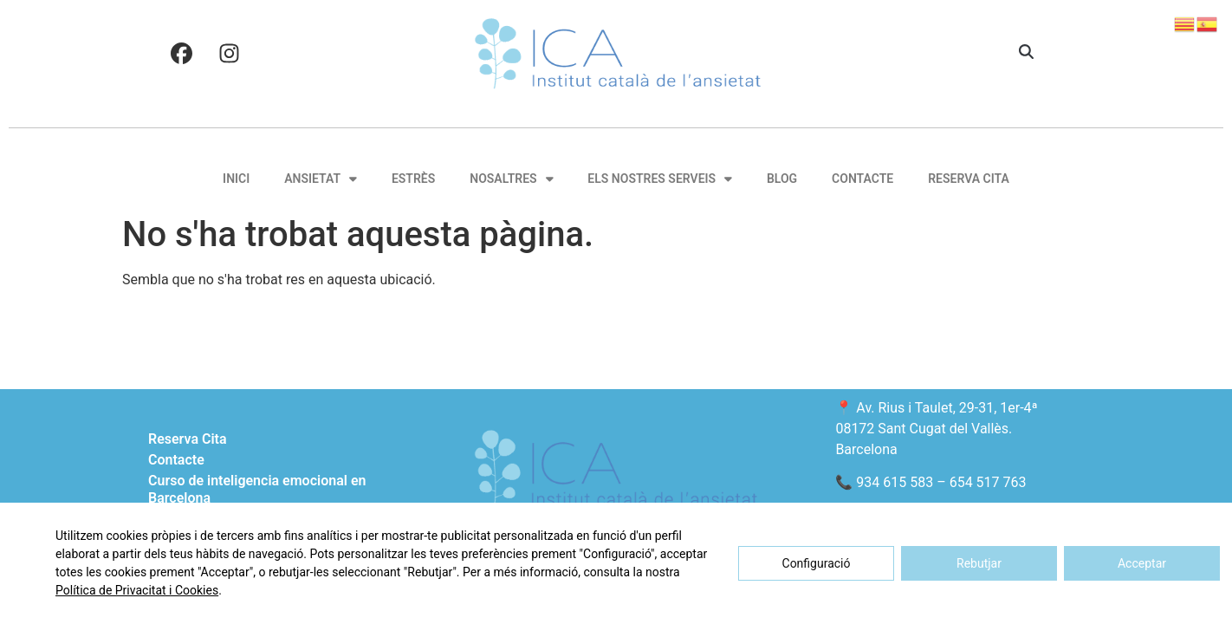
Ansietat (320, 178)
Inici (236, 178)
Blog (782, 178)
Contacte (862, 178)
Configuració (816, 563)
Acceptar (1142, 563)
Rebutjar (979, 563)
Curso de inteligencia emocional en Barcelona (257, 489)
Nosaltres (511, 178)
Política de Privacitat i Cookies (136, 590)
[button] (1026, 53)
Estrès (413, 178)
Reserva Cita (968, 178)
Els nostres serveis (659, 178)
